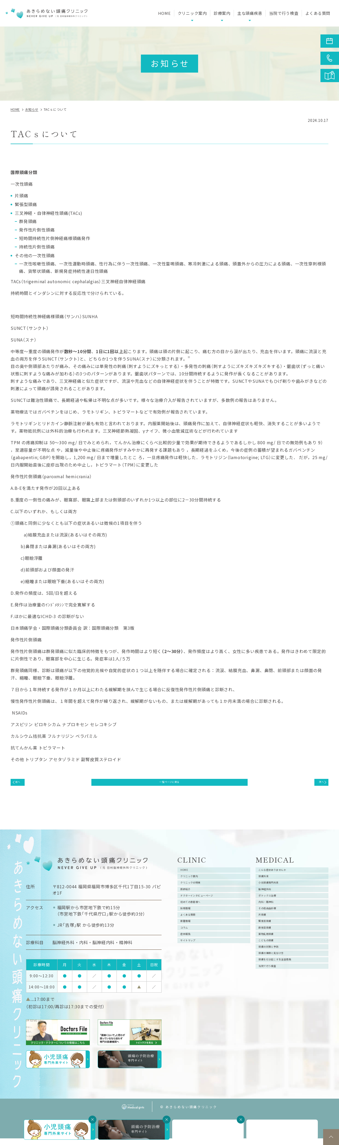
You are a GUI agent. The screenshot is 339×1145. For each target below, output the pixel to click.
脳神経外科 (272, 910)
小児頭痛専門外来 (278, 900)
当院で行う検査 (283, 13)
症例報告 (191, 984)
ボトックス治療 (276, 921)
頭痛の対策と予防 (278, 1005)
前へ (23, 785)
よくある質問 (318, 13)
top (331, 1137)
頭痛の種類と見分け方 (283, 1016)
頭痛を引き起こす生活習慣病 (290, 1027)
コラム (189, 974)
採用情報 (191, 942)
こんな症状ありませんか (285, 878)
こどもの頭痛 (274, 995)
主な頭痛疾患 (249, 13)
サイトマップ (196, 995)
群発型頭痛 (272, 974)
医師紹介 (191, 910)
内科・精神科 (274, 931)
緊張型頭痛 (272, 963)
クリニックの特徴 (200, 900)
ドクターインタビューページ (211, 921)
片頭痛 (267, 952)
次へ (315, 785)
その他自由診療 (276, 942)
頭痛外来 (270, 889)
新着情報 (191, 963)
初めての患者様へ (200, 931)
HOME (164, 13)
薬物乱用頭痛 (274, 984)
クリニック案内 (198, 889)
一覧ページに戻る (169, 785)
